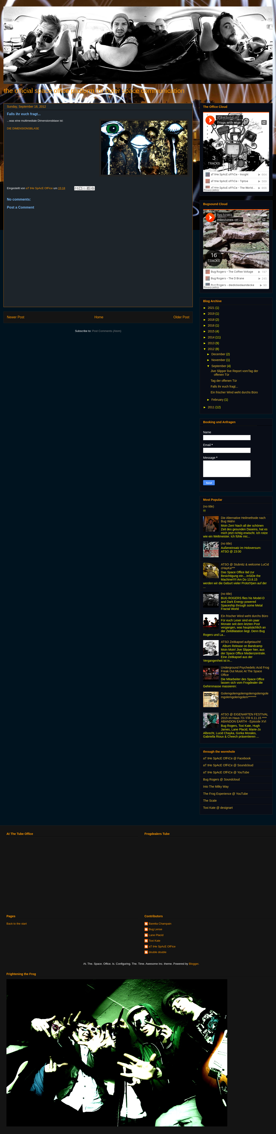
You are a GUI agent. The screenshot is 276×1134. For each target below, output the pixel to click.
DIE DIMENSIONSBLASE (23, 128)
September (219, 366)
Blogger (193, 963)
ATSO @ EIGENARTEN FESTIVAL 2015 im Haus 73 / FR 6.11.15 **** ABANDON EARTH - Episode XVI (244, 718)
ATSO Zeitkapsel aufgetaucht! (241, 642)
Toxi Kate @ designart (218, 807)
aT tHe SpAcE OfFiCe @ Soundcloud (228, 765)
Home (99, 317)
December (218, 354)
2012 (211, 349)
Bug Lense (155, 929)
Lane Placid (156, 935)
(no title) (208, 506)
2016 (211, 325)
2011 (211, 407)
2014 (211, 337)
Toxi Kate (154, 940)
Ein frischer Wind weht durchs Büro (234, 392)
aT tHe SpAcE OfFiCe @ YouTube (226, 772)
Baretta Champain (160, 923)
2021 (211, 307)
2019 (211, 313)
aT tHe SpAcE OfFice (162, 946)
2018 (211, 319)
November (218, 360)
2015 (211, 331)
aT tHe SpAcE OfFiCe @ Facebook (227, 758)
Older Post (181, 317)
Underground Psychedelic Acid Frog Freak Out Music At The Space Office (245, 671)
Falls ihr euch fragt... (224, 386)
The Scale (210, 800)
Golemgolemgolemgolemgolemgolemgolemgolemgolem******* (244, 695)
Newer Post (15, 317)
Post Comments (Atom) (106, 331)
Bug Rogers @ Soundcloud (221, 779)
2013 (211, 343)
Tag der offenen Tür (224, 380)
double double (157, 952)
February (217, 399)
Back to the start (16, 923)
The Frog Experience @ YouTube (225, 793)
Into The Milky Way (216, 786)
